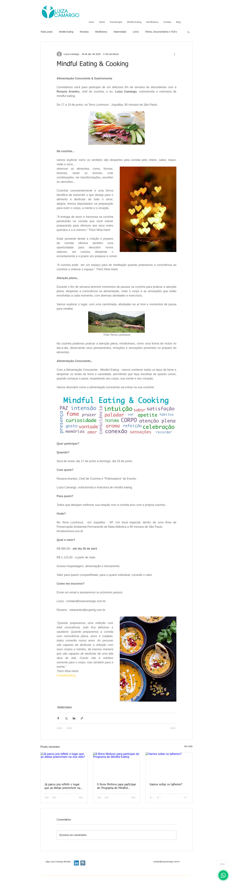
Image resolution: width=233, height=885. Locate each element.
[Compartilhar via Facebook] (58, 718)
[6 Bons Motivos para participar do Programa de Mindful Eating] (116, 765)
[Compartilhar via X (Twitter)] (66, 718)
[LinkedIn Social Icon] (76, 863)
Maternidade (120, 31)
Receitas (84, 31)
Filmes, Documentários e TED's (161, 31)
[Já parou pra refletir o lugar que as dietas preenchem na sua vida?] (64, 765)
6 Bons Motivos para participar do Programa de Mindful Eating (116, 786)
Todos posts (46, 31)
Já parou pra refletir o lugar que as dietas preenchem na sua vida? (62, 786)
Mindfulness (101, 31)
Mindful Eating (66, 31)
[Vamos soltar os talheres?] (169, 765)
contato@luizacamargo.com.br (166, 862)
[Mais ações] (174, 54)
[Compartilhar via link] (81, 718)
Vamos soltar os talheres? (166, 784)
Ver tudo (188, 746)
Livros (136, 31)
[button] (188, 32)
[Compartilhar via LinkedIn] (74, 718)
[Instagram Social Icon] (82, 863)
